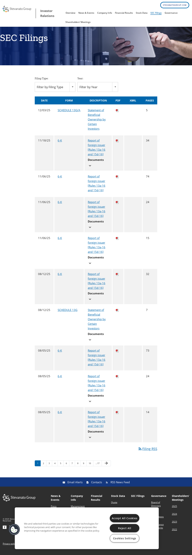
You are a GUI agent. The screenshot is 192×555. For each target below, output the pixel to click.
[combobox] (55, 90)
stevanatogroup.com (174, 5)
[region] (87, 528)
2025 (174, 509)
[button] (14, 529)
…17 (97, 466)
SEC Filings (156, 12)
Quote (114, 505)
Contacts (96, 485)
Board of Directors (156, 507)
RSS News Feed (120, 485)
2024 (174, 516)
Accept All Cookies (124, 518)
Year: (80, 81)
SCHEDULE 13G (67, 313)
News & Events (86, 12)
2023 (174, 524)
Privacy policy (10, 546)
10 (90, 466)
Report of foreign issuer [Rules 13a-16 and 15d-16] (96, 150)
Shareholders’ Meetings (78, 22)
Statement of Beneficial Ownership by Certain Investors (97, 122)
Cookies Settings (124, 538)
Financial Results (124, 12)
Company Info (104, 12)
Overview (70, 12)
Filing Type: (41, 81)
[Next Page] (106, 466)
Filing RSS (147, 451)
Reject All (124, 528)
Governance (171, 12)
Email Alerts (75, 485)
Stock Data (141, 12)
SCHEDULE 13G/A (69, 113)
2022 (174, 532)
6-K (60, 143)
